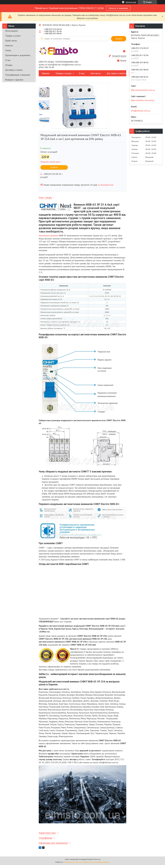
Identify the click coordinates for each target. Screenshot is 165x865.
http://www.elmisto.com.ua (143, 90)
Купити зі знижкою (118, 8)
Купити (54, 167)
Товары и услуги (13, 35)
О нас (7, 60)
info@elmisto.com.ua (140, 110)
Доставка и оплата (13, 70)
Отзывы (8, 65)
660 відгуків (131, 2)
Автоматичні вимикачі (48, 235)
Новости (9, 45)
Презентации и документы (17, 55)
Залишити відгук (119, 56)
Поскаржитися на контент (74, 862)
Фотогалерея (11, 30)
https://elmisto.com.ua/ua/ (142, 100)
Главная (45, 73)
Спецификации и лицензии (17, 74)
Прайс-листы (11, 40)
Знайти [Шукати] (118, 39)
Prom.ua (96, 859)
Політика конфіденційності (98, 862)
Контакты (95, 73)
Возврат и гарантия (14, 79)
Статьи (8, 50)
